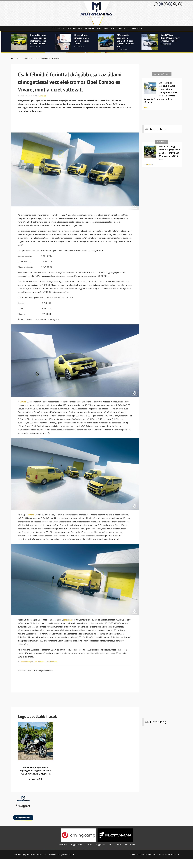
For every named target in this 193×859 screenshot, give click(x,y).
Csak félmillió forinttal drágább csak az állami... (47, 58)
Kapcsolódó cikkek (161, 74)
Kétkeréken (58, 28)
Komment (42, 95)
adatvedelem (54, 854)
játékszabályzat (67, 854)
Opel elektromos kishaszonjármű (48, 661)
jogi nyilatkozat (29, 854)
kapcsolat (17, 854)
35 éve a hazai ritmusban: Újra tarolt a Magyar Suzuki (82, 40)
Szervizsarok (135, 28)
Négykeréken (75, 28)
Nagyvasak (102, 28)
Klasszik (89, 28)
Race (113, 28)
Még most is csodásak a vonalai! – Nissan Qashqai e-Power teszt (126, 42)
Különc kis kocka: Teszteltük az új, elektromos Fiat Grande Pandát (39, 40)
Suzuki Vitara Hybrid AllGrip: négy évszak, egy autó (169, 40)
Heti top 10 (161, 142)
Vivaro (31, 514)
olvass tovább (35, 778)
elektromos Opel (27, 661)
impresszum (42, 854)
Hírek (122, 28)
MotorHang (158, 129)
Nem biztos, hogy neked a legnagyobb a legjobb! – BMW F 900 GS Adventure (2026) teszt (169, 153)
